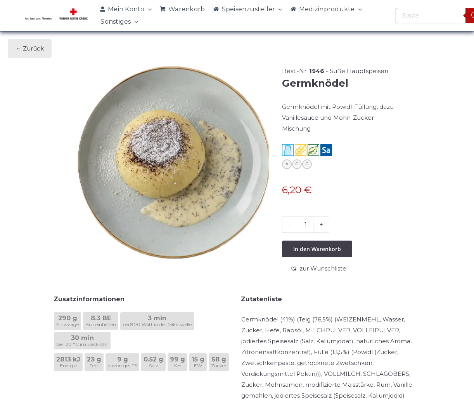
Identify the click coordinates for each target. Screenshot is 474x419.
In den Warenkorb (317, 249)
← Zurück (30, 48)
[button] (318, 268)
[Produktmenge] (305, 224)
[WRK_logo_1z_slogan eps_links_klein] (56, 10)
